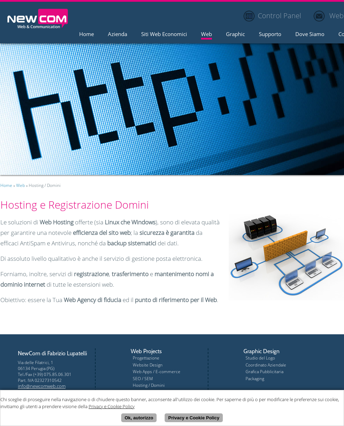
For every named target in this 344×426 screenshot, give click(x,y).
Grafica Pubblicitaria (264, 372)
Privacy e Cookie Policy (193, 417)
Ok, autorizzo (139, 417)
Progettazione (146, 358)
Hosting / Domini (149, 385)
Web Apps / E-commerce (156, 372)
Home (86, 34)
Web (206, 34)
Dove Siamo (309, 34)
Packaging (255, 379)
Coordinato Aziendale (266, 365)
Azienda (117, 34)
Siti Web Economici (164, 34)
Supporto (270, 34)
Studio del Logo (260, 358)
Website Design (148, 365)
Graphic (235, 34)
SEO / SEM (143, 379)
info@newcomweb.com (42, 386)
